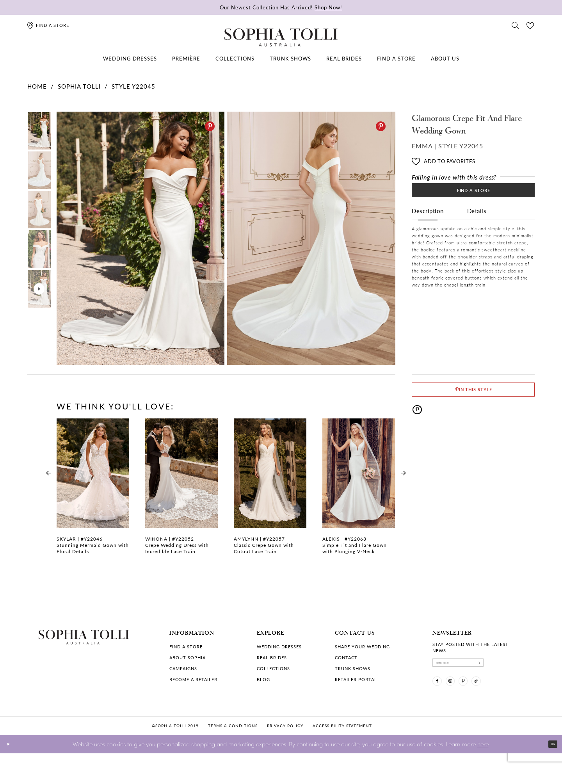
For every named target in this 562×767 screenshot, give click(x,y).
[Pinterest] (209, 126)
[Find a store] (48, 25)
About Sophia (187, 657)
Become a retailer (193, 679)
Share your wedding (362, 647)
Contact (346, 657)
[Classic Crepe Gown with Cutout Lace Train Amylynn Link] (270, 490)
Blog (263, 679)
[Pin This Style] (473, 395)
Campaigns (183, 668)
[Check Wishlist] (530, 25)
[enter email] (478, 665)
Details (477, 223)
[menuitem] (130, 58)
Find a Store (473, 197)
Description (428, 223)
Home (37, 86)
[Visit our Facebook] (440, 691)
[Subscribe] (517, 665)
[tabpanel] (138, 238)
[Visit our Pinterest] (481, 691)
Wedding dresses (279, 647)
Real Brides (272, 657)
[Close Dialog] (11, 758)
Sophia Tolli (79, 86)
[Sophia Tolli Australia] (281, 37)
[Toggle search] (515, 25)
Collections (273, 668)
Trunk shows (352, 668)
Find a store (186, 647)
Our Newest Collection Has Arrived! (281, 7)
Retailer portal (356, 679)
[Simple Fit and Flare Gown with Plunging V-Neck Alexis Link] (358, 490)
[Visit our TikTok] (501, 691)
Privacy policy (285, 739)
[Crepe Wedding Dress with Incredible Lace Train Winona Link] (181, 490)
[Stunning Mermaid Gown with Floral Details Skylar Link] (93, 490)
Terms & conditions (233, 739)
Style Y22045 (133, 86)
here (483, 757)
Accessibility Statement (342, 739)
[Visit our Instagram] (461, 691)
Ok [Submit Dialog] (549, 758)
